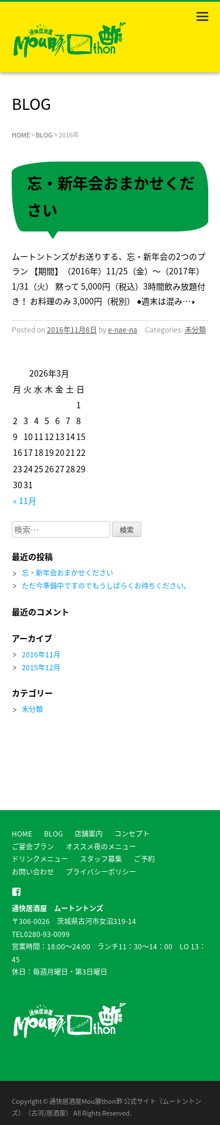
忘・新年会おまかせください (67, 572)
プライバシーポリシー (101, 872)
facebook (16, 891)
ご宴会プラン (33, 846)
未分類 (195, 329)
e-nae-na (122, 329)
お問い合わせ (33, 872)
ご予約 (144, 859)
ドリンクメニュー (40, 859)
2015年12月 (41, 667)
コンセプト (132, 833)
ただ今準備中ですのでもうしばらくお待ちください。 (106, 585)
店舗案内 (89, 833)
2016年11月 (41, 654)
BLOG (44, 135)
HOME (21, 135)
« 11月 (24, 500)
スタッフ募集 (101, 859)
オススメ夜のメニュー (101, 846)
